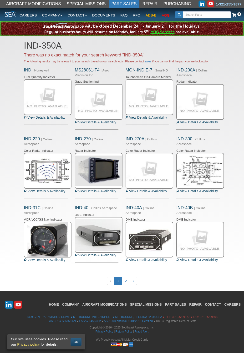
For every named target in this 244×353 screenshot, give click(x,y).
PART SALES (124, 3)
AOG (166, 15)
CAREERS (28, 15)
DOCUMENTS (103, 15)
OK (76, 342)
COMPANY (70, 304)
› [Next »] (133, 281)
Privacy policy (28, 344)
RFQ (136, 15)
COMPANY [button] (52, 15)
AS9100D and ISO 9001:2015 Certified (128, 321)
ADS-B (151, 15)
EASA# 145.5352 (90, 321)
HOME (54, 304)
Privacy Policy (104, 331)
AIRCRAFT (104, 304)
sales (148, 61)
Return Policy (124, 331)
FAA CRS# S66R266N (61, 321)
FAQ (123, 15)
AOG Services (163, 31)
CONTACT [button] (77, 15)
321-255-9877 (181, 317)
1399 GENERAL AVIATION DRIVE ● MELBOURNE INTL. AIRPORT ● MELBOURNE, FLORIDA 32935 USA (94, 317)
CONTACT (213, 304)
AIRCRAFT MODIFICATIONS (33, 3)
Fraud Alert (141, 331)
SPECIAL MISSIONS (86, 3)
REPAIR (150, 3)
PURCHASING (177, 3)
